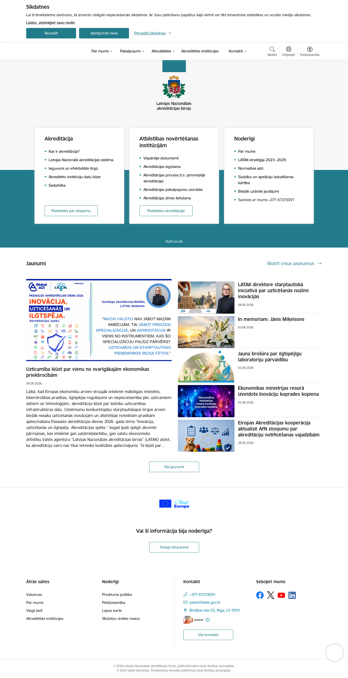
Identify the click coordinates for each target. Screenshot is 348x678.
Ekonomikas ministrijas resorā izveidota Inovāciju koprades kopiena (278, 391)
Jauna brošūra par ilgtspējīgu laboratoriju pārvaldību (270, 357)
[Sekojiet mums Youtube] (281, 595)
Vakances (34, 594)
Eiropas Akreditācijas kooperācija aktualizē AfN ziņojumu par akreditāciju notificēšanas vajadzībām (279, 429)
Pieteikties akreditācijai (166, 210)
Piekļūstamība (113, 602)
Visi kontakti (208, 634)
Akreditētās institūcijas (44, 618)
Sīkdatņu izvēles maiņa (121, 618)
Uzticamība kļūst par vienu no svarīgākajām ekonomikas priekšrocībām (87, 372)
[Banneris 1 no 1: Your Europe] (174, 503)
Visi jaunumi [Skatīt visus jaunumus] (174, 466)
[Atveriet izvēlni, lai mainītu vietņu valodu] (288, 52)
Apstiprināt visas (104, 33)
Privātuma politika (117, 594)
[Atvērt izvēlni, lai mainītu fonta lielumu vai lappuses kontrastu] (310, 52)
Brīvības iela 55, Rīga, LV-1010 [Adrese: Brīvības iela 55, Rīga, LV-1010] (215, 610)
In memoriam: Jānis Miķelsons (271, 319)
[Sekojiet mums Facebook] (260, 595)
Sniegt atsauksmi (174, 547)
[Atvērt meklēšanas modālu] (272, 52)
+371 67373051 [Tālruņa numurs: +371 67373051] (203, 594)
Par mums (34, 602)
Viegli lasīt (34, 610)
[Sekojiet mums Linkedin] (292, 595)
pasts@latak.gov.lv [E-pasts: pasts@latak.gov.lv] (205, 602)
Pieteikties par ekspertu (71, 210)
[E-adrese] (193, 620)
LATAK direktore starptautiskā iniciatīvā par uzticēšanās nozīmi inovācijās (273, 290)
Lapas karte (112, 610)
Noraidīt (51, 33)
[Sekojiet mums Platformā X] (270, 595)
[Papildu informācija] (208, 620)
